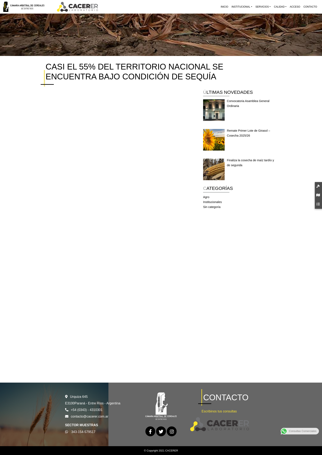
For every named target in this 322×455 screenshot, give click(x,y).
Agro (206, 197)
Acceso (295, 6)
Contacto (310, 6)
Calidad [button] (279, 6)
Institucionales (212, 202)
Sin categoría (212, 207)
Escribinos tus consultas (219, 411)
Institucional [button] (240, 6)
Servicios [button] (262, 6)
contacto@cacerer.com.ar (89, 416)
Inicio (224, 6)
